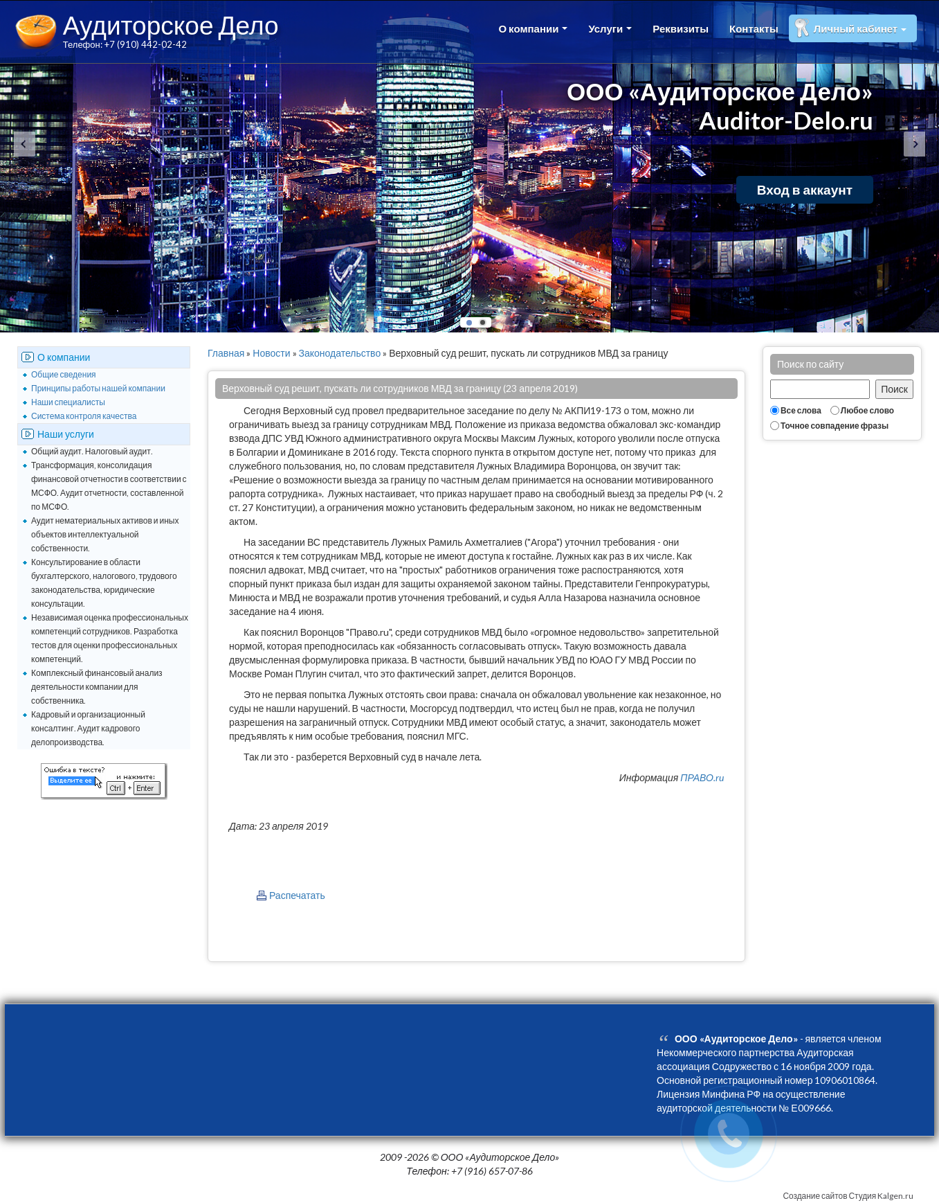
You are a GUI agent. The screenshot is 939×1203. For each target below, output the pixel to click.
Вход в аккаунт (805, 189)
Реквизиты (681, 28)
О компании (532, 28)
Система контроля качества (83, 416)
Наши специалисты (68, 402)
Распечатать (297, 895)
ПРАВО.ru (702, 777)
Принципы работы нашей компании (98, 388)
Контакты (753, 28)
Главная (226, 353)
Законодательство (340, 353)
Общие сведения (63, 374)
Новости (271, 353)
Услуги (610, 28)
